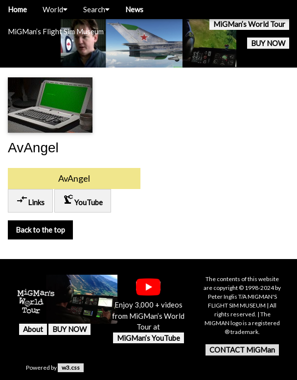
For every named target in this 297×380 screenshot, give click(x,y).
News (134, 9)
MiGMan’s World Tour (249, 24)
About (33, 329)
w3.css (71, 367)
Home (17, 9)
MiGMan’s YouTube (148, 337)
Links (30, 200)
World (55, 9)
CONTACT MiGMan (242, 349)
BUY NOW (268, 43)
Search (96, 9)
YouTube (83, 200)
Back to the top (40, 229)
